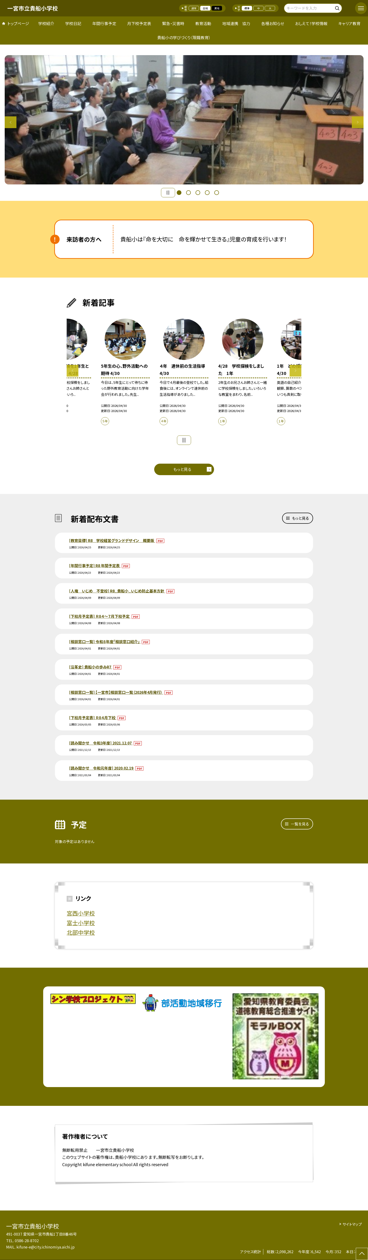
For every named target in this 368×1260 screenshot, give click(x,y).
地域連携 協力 (236, 23)
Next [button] (358, 122)
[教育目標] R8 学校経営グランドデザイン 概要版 (112, 540)
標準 (246, 8)
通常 (193, 8)
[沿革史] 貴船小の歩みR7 (90, 667)
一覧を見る (300, 824)
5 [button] (216, 192)
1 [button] (179, 192)
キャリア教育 (349, 23)
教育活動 (203, 23)
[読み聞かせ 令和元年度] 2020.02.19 (101, 768)
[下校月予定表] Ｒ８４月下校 (92, 717)
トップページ (18, 23)
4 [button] (207, 192)
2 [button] (188, 192)
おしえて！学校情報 (311, 23)
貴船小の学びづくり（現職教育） (184, 37)
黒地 (216, 8)
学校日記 (73, 23)
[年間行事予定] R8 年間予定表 (95, 565)
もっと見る (182, 469)
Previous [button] (10, 122)
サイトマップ (352, 1224)
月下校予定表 (139, 23)
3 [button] (198, 192)
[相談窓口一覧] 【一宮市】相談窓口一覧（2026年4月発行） (116, 692)
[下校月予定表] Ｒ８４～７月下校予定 (99, 616)
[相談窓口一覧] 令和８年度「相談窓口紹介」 (105, 641)
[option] (184, 119)
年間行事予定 (104, 23)
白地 (205, 8)
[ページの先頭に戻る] (362, 1254)
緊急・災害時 (173, 23)
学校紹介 (46, 23)
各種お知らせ (272, 23)
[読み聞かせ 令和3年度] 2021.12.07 (101, 743)
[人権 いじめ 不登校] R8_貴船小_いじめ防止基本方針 (117, 591)
